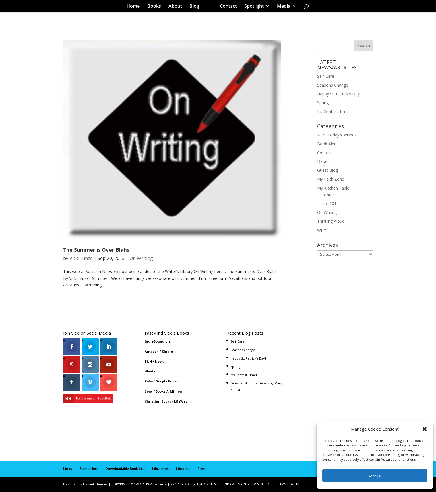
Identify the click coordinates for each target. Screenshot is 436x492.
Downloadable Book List (125, 468)
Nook (159, 361)
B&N (148, 361)
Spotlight (252, 6)
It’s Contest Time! (333, 111)
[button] (424, 429)
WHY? (322, 230)
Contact (226, 6)
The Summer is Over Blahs (96, 249)
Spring (323, 102)
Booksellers (88, 468)
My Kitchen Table (333, 188)
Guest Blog (327, 170)
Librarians (160, 468)
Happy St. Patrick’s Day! (339, 94)
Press (201, 468)
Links (67, 468)
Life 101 (328, 203)
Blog (196, 6)
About (177, 6)
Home (135, 6)
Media (281, 6)
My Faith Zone (330, 179)
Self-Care (325, 76)
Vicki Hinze (81, 258)
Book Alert (327, 144)
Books (156, 6)
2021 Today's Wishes (336, 135)
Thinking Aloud (330, 221)
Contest (324, 152)
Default (324, 161)
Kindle (167, 351)
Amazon (152, 351)
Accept (375, 476)
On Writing (141, 258)
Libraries (183, 468)
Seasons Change (332, 85)
